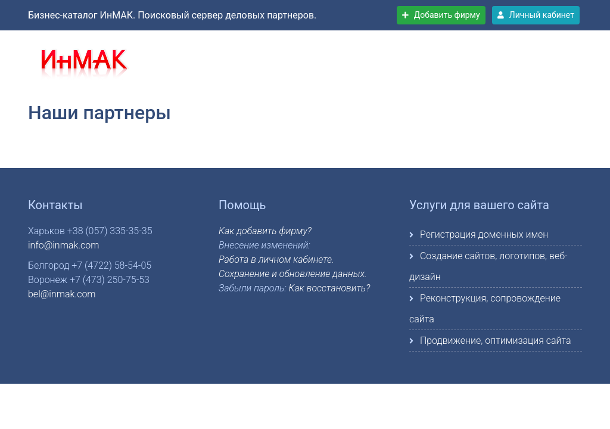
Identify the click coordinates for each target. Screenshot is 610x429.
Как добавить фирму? (265, 231)
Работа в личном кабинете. (276, 259)
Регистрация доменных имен (484, 234)
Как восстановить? (330, 288)
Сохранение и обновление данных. (293, 273)
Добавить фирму (441, 15)
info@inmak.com (63, 245)
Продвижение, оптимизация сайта (495, 340)
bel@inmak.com (62, 294)
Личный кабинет (535, 15)
